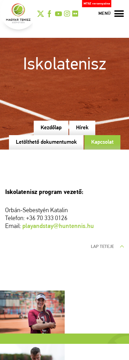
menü (111, 14)
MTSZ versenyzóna (97, 3)
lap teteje (107, 246)
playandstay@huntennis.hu (58, 226)
